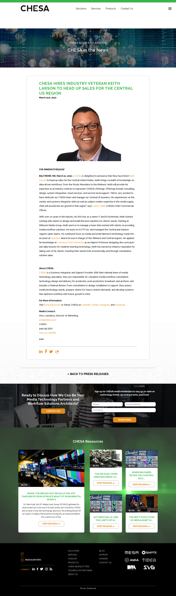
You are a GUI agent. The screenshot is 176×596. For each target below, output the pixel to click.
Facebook (120, 305)
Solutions (81, 8)
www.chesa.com (52, 305)
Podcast (72, 559)
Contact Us (127, 8)
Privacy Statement (88, 588)
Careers (103, 559)
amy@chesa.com (47, 320)
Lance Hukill (98, 206)
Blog (102, 551)
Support (103, 555)
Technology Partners (80, 570)
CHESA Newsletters (78, 566)
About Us (73, 574)
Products (111, 8)
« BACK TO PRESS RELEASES (88, 374)
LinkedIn (86, 305)
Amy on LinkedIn (47, 332)
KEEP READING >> (51, 523)
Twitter (94, 305)
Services (96, 8)
